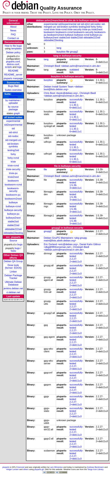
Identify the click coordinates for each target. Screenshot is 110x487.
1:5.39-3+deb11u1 (76, 186)
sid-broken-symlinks (13, 145)
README (13, 70)
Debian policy (13, 52)
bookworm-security (13, 189)
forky (13, 154)
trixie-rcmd (13, 165)
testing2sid (13, 150)
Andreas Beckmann (95, 467)
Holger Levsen (12, 469)
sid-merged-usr (13, 140)
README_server (13, 74)
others (26, 469)
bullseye (13, 202)
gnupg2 (74, 51)
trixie (13, 161)
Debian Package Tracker (13, 276)
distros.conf (13, 64)
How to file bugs (13, 46)
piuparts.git (39, 469)
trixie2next (13, 177)
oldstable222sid (13, 229)
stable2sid (13, 221)
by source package (13, 108)
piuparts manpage (13, 78)
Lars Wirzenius (56, 467)
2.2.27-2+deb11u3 (76, 260)
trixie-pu (13, 173)
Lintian (13, 271)
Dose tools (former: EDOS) (13, 266)
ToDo (13, 251)
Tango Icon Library (95, 469)
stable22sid (13, 225)
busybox (61, 51)
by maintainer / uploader (13, 101)
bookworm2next (13, 198)
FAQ (13, 34)
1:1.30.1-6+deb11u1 (76, 106)
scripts (8, 67)
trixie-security (13, 169)
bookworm (13, 180)
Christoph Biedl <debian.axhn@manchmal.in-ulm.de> (72, 66)
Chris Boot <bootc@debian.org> (61, 93)
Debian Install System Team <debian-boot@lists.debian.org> (64, 88)
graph (17, 113)
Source (13, 240)
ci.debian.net (13, 292)
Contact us (13, 38)
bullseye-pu (13, 214)
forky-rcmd (13, 158)
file (67, 51)
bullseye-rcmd (13, 206)
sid (13, 128)
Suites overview (13, 90)
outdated (74, 69)
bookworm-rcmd (13, 184)
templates (16, 48)
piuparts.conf (13, 61)
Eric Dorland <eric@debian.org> (61, 244)
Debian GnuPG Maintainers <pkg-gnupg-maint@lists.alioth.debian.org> (65, 239)
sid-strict (13, 132)
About (13, 27)
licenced (20, 467)
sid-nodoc (13, 136)
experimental (13, 121)
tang (59, 48)
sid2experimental (13, 124)
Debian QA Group (13, 261)
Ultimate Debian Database (13, 283)
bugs (20, 244)
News (13, 30)
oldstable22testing (13, 233)
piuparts (5, 467)
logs (19, 67)
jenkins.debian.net (13, 288)
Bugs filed (13, 86)
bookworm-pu (13, 195)
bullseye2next (13, 217)
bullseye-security (15, 95)
